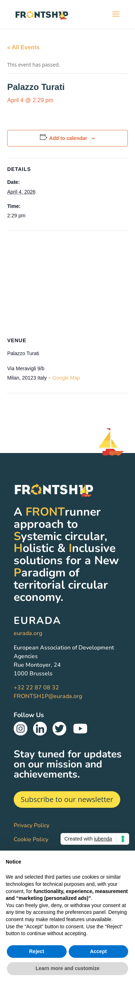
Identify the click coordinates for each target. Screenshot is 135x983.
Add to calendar (68, 138)
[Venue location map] (67, 283)
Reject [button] (36, 951)
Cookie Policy (31, 839)
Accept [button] (98, 951)
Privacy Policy (31, 825)
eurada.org (28, 633)
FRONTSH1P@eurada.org (48, 696)
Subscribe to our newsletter (67, 799)
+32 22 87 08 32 (36, 688)
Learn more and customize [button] (67, 968)
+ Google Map (64, 378)
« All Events (23, 47)
